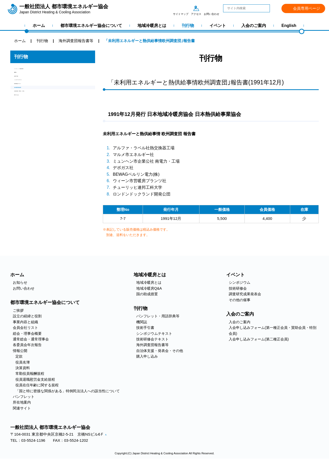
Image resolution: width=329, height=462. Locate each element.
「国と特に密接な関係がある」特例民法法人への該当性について (67, 391)
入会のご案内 (253, 25)
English (288, 25)
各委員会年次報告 (27, 345)
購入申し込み (25, 132)
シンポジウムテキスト (33, 97)
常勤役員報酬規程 (29, 373)
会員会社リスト (25, 328)
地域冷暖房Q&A (149, 288)
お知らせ (20, 282)
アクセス (196, 8)
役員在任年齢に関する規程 (37, 385)
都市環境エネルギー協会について (91, 25)
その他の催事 (239, 300)
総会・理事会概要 (27, 333)
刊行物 (188, 25)
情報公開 (20, 351)
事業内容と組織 (25, 322)
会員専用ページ (306, 8)
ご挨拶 (18, 310)
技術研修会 (238, 288)
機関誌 (20, 80)
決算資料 (22, 368)
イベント (217, 25)
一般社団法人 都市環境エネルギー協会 (63, 9)
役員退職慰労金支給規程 (35, 379)
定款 (19, 356)
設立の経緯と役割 (27, 316)
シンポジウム (239, 282)
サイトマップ (181, 8)
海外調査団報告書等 (31, 115)
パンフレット (23, 397)
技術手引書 (23, 88)
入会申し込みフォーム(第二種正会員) (259, 339)
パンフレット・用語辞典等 (37, 71)
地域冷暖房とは (152, 25)
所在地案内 (22, 402)
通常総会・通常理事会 (31, 339)
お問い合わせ (212, 8)
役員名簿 (22, 362)
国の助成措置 (147, 294)
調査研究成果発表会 (245, 294)
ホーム (39, 25)
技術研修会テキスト (31, 106)
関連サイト (22, 408)
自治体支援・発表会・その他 (39, 123)
